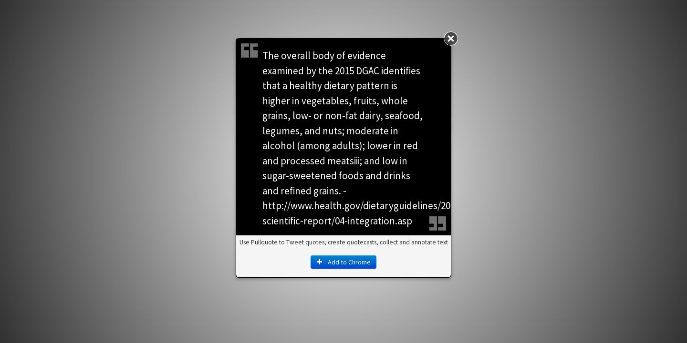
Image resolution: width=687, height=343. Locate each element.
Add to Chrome (343, 262)
